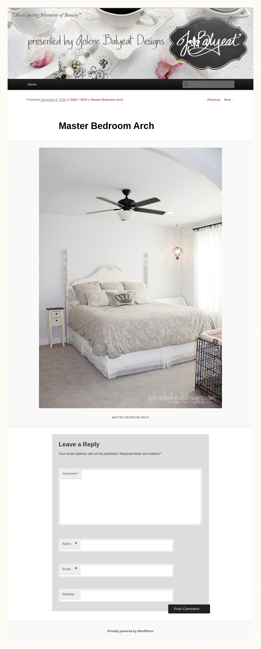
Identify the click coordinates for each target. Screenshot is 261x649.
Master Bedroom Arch (107, 100)
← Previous (211, 100)
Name (69, 544)
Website (68, 594)
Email (69, 569)
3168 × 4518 (78, 100)
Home (32, 84)
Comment (70, 473)
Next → (229, 100)
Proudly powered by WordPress (130, 631)
